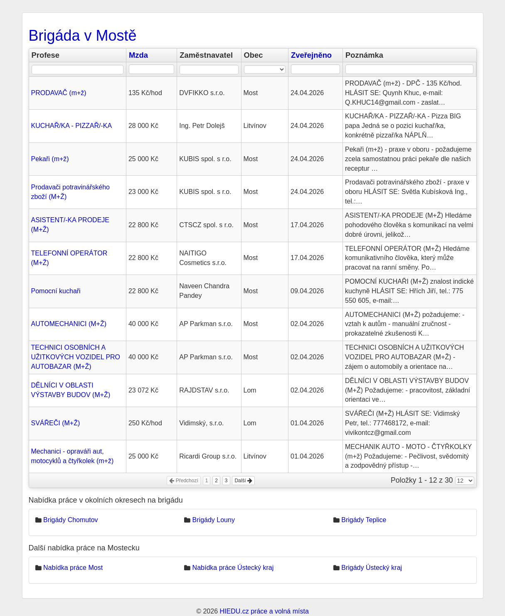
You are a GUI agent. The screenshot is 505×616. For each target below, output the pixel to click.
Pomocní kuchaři (56, 291)
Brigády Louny (213, 519)
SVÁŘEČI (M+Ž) (55, 423)
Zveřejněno (311, 55)
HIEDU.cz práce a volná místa (263, 611)
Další (243, 480)
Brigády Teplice (363, 519)
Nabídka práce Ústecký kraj (233, 567)
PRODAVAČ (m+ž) (58, 92)
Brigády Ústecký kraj (371, 567)
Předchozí (183, 480)
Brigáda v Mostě (83, 35)
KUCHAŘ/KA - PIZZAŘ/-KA (71, 125)
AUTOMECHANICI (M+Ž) (68, 323)
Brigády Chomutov (70, 519)
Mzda (138, 55)
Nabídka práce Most (73, 567)
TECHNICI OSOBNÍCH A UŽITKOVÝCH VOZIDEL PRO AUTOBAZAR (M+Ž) (76, 357)
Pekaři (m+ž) (50, 158)
